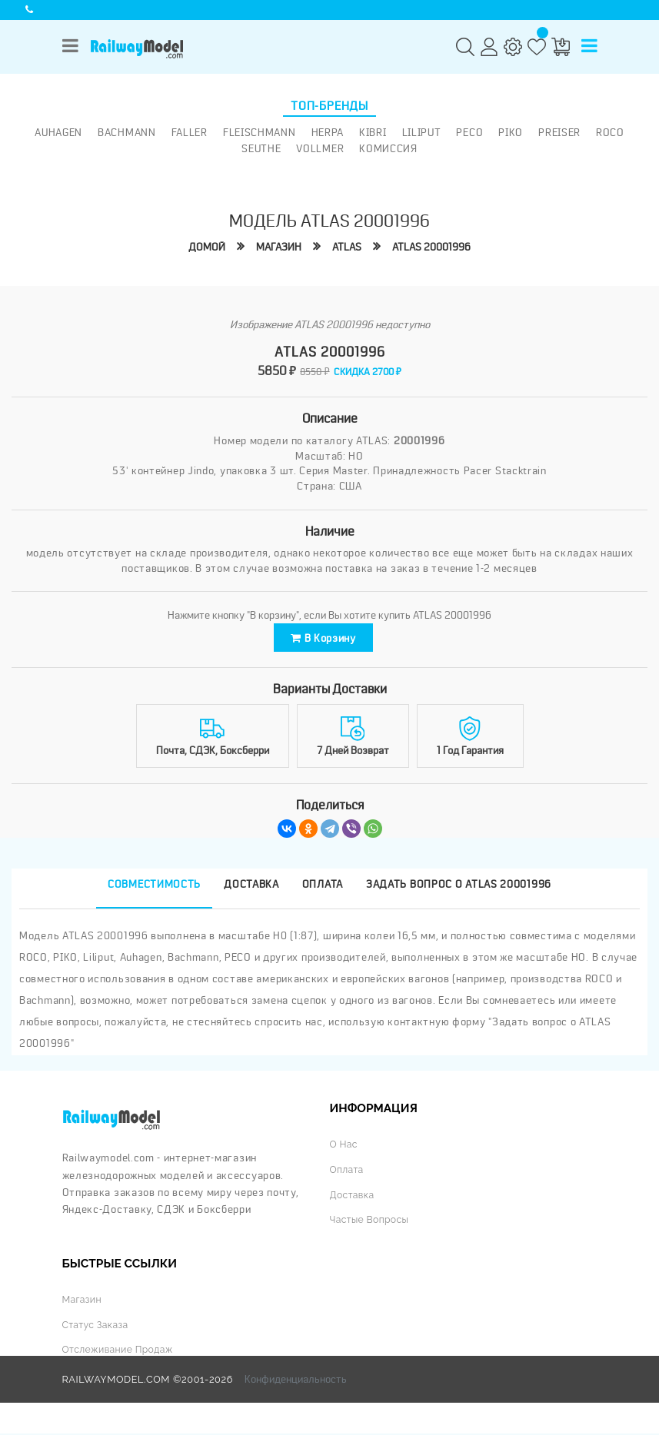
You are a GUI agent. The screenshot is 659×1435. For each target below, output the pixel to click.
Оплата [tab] (322, 887)
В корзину (323, 639)
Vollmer (320, 148)
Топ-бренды (329, 106)
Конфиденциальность (296, 1380)
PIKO (510, 132)
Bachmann (127, 132)
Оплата (347, 1172)
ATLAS (346, 247)
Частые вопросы (371, 1221)
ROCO (610, 132)
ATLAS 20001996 (434, 247)
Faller (189, 132)
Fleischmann (259, 132)
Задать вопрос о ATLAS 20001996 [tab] (458, 887)
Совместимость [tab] (154, 887)
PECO (469, 132)
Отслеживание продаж (120, 1351)
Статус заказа (96, 1327)
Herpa (327, 132)
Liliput (421, 132)
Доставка (353, 1197)
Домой (203, 247)
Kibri (373, 132)
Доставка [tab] (251, 887)
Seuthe (261, 148)
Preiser (559, 132)
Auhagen (58, 132)
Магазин (277, 247)
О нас (344, 1147)
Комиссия (388, 148)
